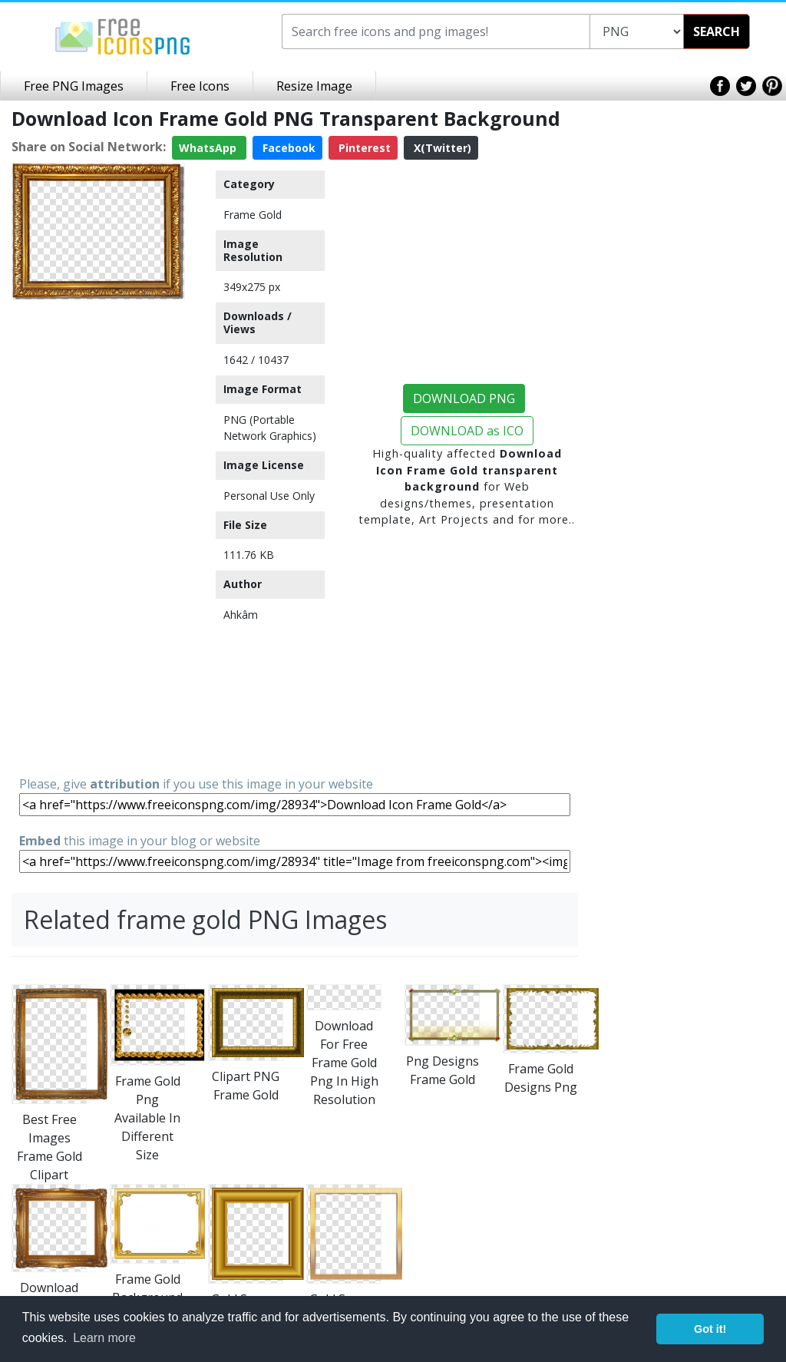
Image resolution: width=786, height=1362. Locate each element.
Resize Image (314, 86)
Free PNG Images (74, 86)
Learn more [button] (104, 1337)
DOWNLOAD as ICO (467, 430)
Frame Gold (252, 214)
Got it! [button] (710, 1329)
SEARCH (716, 31)
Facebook (287, 147)
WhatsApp (209, 147)
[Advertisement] (98, 536)
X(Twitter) (441, 147)
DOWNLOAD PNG (464, 398)
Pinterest (363, 147)
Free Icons (200, 86)
